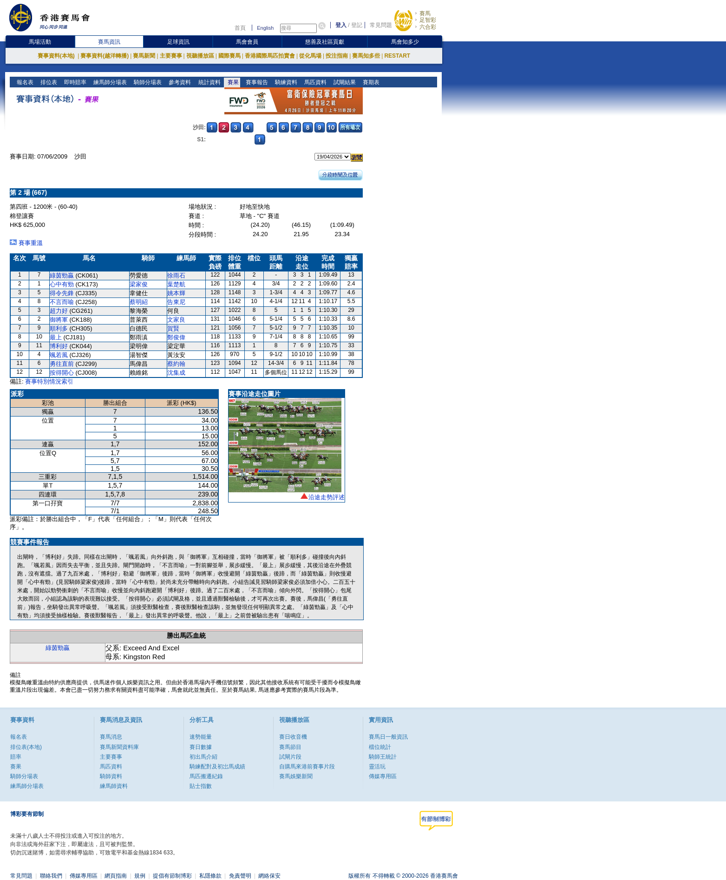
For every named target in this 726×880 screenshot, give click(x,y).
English (265, 28)
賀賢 (173, 328)
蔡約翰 (176, 363)
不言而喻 (62, 301)
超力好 (59, 310)
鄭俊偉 (176, 337)
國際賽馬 (229, 56)
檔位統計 (380, 747)
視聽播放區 (200, 56)
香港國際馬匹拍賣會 (270, 56)
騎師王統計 (383, 757)
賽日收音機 (293, 737)
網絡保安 (269, 876)
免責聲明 (240, 876)
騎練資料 (285, 82)
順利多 (59, 328)
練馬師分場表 (109, 82)
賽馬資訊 (109, 42)
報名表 (24, 82)
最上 (56, 337)
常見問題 (381, 25)
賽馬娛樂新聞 (296, 776)
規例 (139, 876)
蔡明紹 (139, 301)
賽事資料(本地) (57, 56)
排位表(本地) (26, 747)
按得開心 (62, 372)
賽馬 (425, 13)
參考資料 (179, 82)
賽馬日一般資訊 (388, 737)
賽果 (232, 82)
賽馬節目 (290, 747)
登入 (341, 25)
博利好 (59, 346)
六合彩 (427, 27)
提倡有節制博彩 (172, 876)
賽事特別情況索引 (49, 381)
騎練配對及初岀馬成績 (217, 766)
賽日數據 (201, 747)
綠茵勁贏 (62, 275)
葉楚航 (176, 284)
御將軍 (59, 319)
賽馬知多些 (366, 56)
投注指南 (337, 56)
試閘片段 (290, 757)
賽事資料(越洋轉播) (104, 56)
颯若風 (59, 354)
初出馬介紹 (203, 757)
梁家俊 (139, 284)
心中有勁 (62, 284)
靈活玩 (377, 766)
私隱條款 (210, 876)
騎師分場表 (147, 82)
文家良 (176, 319)
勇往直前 (62, 363)
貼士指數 (201, 786)
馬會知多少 (405, 42)
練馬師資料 (114, 786)
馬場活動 (40, 42)
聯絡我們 (51, 876)
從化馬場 (310, 56)
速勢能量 (201, 737)
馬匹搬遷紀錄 (206, 776)
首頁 (240, 28)
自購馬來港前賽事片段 (307, 766)
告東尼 (176, 301)
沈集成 (176, 372)
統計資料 (208, 82)
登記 (356, 25)
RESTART (397, 56)
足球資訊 (178, 42)
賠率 (15, 757)
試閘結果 (343, 82)
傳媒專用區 (383, 776)
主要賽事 (171, 56)
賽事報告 (256, 82)
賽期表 (370, 82)
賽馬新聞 (144, 56)
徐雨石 (176, 275)
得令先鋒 (62, 293)
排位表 (48, 82)
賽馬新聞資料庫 (119, 747)
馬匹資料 (314, 82)
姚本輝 (176, 293)
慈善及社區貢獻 (324, 42)
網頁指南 (116, 876)
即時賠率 (74, 82)
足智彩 (427, 20)
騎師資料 (111, 776)
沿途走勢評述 (326, 497)
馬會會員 (247, 42)
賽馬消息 (111, 737)
